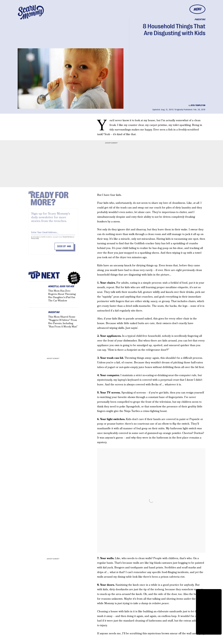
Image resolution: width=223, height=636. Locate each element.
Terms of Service (67, 238)
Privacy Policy (35, 240)
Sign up (61, 247)
